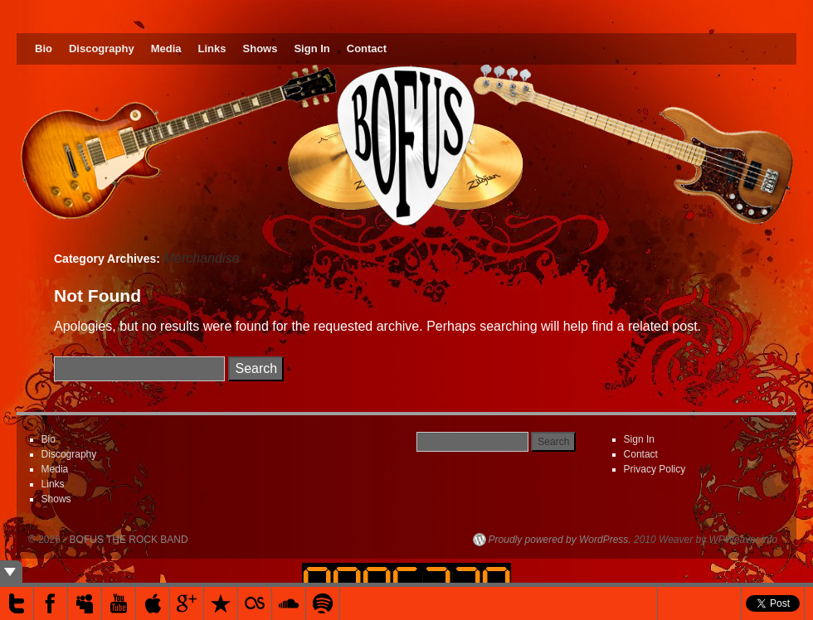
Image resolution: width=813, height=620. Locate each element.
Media (166, 48)
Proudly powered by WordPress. (560, 539)
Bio (43, 48)
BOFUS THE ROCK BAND (129, 539)
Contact (367, 48)
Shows (260, 48)
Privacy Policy (655, 469)
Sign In (311, 48)
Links (212, 48)
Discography (101, 48)
